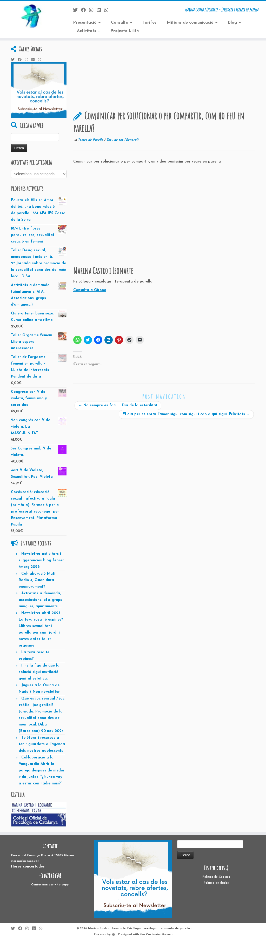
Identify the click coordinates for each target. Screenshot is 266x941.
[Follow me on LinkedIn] (100, 10)
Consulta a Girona (89, 290)
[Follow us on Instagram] (93, 10)
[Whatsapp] (108, 10)
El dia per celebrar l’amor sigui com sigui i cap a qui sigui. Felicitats (186, 414)
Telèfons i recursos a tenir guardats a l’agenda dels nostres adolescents (42, 744)
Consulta (121, 23)
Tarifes (149, 23)
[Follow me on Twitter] (77, 10)
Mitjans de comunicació (192, 23)
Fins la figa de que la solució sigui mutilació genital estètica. (39, 672)
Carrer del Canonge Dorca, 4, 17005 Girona (42, 855)
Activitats (88, 31)
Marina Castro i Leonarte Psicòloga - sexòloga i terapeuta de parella (139, 928)
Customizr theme (158, 934)
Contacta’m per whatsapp (50, 884)
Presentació (87, 23)
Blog (234, 23)
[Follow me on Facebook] (85, 10)
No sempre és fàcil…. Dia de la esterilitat (117, 405)
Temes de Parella (91, 140)
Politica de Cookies (216, 877)
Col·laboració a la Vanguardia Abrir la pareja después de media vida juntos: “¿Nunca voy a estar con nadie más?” (41, 770)
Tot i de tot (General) (122, 140)
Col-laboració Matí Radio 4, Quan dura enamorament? (37, 580)
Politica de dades (216, 883)
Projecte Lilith (124, 31)
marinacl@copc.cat (25, 861)
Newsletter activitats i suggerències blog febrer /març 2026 (41, 560)
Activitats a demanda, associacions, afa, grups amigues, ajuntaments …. (40, 600)
